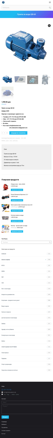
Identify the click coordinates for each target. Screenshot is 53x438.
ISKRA (3, 271)
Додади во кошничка (18, 133)
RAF (3, 277)
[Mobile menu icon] (49, 2)
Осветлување (5, 352)
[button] (49, 25)
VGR (3, 283)
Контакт (4, 433)
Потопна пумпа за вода (17, 215)
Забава (3, 323)
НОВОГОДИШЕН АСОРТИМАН (9, 346)
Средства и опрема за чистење (10, 370)
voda (11, 140)
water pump (15, 140)
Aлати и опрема (6, 259)
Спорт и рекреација (7, 364)
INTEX (3, 265)
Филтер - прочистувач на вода (19, 225)
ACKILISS (4, 253)
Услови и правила (6, 430)
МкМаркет (4, 424)
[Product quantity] (4, 133)
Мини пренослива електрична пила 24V (21, 205)
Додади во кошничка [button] (17, 189)
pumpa (7, 140)
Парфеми (4, 358)
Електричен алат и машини (13, 138)
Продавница (4, 427)
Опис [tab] (5, 149)
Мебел (3, 341)
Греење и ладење (6, 312)
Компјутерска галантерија (8, 335)
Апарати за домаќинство (8, 294)
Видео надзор (5, 306)
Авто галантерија (6, 288)
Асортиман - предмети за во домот (11, 300)
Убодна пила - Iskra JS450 (18, 184)
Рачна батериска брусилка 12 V (19, 194)
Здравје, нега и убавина (8, 329)
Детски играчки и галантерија (9, 317)
